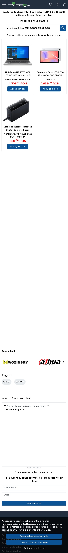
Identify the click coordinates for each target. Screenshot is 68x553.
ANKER (6, 382)
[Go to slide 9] (38, 467)
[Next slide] (63, 362)
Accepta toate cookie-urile (34, 536)
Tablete (50, 79)
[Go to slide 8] (37, 467)
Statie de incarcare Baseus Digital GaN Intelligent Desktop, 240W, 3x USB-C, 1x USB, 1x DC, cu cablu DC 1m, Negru (18, 128)
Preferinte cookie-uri (34, 548)
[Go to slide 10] (40, 467)
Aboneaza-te (34, 503)
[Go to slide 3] (30, 467)
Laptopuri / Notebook (18, 79)
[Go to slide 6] (34, 467)
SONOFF (20, 382)
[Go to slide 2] (29, 467)
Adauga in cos (17, 88)
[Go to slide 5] (33, 467)
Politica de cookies (21, 527)
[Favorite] (57, 4)
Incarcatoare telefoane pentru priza (17, 135)
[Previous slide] (4, 362)
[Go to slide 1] (27, 467)
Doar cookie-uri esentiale (34, 542)
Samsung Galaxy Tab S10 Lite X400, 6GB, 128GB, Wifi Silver (50, 74)
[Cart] (64, 4)
